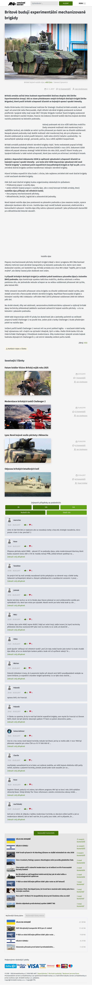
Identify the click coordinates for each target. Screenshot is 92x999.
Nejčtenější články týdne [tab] (14, 916)
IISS (85, 343)
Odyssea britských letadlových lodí (22, 469)
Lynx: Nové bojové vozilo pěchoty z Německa (26, 435)
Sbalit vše (66, 513)
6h (18, 507)
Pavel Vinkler (82, 483)
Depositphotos (42, 973)
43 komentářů (80, 446)
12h (46, 507)
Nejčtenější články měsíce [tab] (35, 916)
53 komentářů (65, 89)
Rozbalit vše (25, 513)
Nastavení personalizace (71, 973)
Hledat (66, 3)
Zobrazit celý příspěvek (16, 557)
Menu (82, 3)
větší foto (48, 82)
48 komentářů (80, 479)
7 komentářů (80, 378)
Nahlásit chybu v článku (17, 349)
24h (73, 507)
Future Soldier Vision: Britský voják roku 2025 (26, 367)
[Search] (44, 3)
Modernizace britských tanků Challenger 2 (25, 401)
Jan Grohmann (81, 89)
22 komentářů (80, 412)
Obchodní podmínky (55, 973)
